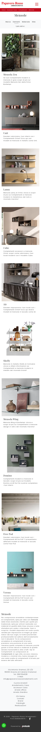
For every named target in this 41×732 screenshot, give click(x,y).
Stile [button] (34, 22)
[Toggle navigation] (37, 4)
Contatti (20, 698)
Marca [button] (8, 22)
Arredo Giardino (20, 692)
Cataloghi (20, 703)
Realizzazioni (20, 705)
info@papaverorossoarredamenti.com (20, 679)
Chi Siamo (20, 696)
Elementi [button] (16, 22)
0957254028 (22, 674)
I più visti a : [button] (20, 26)
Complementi (23, 10)
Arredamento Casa (20, 685)
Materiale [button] (26, 22)
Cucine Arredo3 (20, 683)
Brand (20, 701)
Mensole (31, 10)
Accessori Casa (12, 10)
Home (3, 10)
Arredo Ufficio (20, 690)
